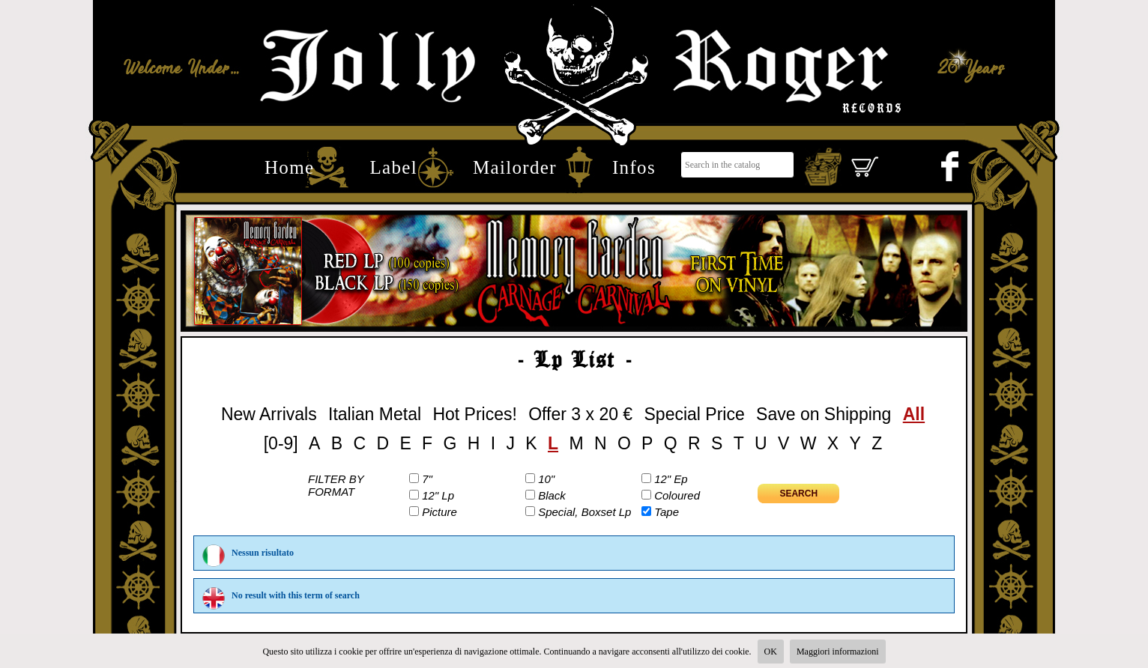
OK (770, 651)
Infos (634, 167)
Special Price (694, 414)
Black (552, 495)
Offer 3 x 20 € (580, 414)
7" (427, 479)
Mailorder (515, 167)
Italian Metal (374, 414)
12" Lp (438, 495)
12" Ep (671, 479)
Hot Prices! (474, 414)
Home (289, 167)
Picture (439, 511)
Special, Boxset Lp (584, 511)
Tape (666, 511)
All (914, 414)
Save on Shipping (823, 414)
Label (393, 167)
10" (546, 479)
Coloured (677, 495)
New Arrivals (269, 414)
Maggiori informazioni (838, 651)
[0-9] (281, 443)
